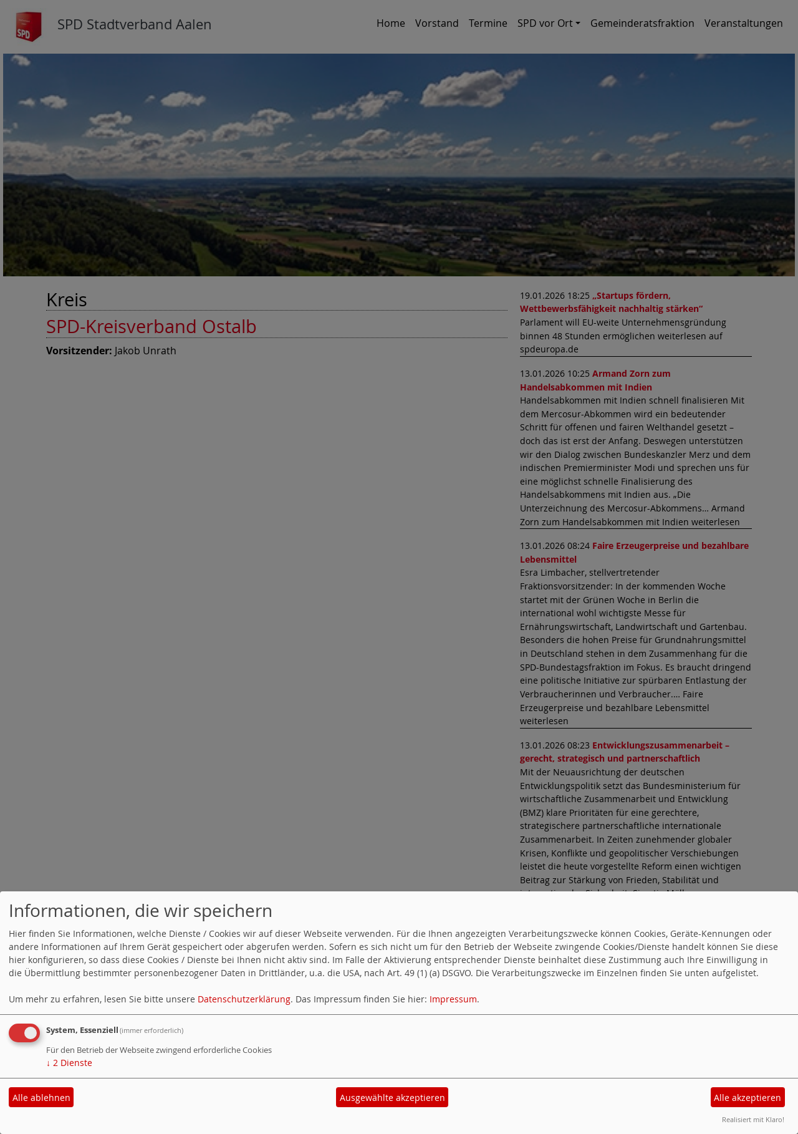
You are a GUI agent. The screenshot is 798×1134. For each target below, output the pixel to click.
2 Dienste (69, 1063)
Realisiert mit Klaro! (753, 1119)
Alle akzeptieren (747, 1097)
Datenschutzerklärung (244, 999)
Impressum (453, 999)
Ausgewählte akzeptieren (392, 1097)
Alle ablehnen (41, 1097)
